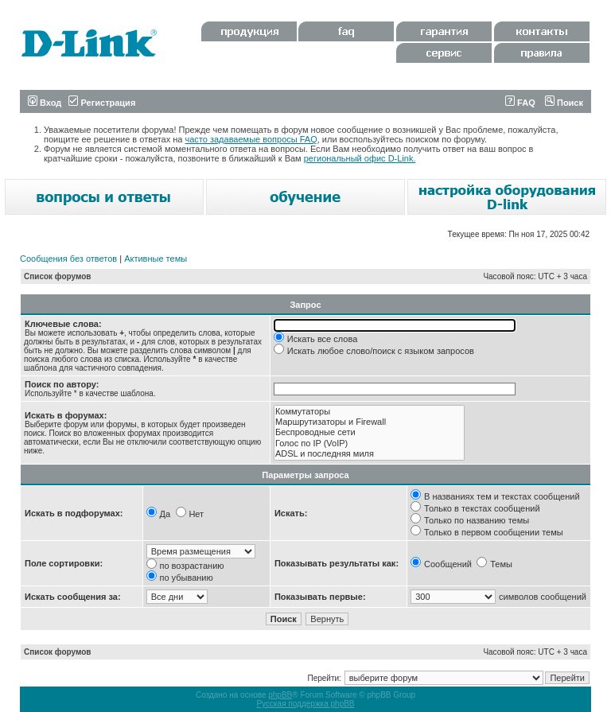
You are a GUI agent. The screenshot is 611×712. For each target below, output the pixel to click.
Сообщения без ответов (68, 258)
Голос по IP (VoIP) (369, 443)
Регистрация (101, 102)
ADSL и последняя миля (369, 454)
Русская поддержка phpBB (305, 703)
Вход (44, 102)
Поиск (564, 102)
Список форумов (57, 276)
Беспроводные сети (369, 432)
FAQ (520, 102)
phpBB (280, 695)
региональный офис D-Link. (360, 158)
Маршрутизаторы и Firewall (369, 422)
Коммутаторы (369, 412)
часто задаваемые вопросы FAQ (251, 139)
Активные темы (155, 258)
